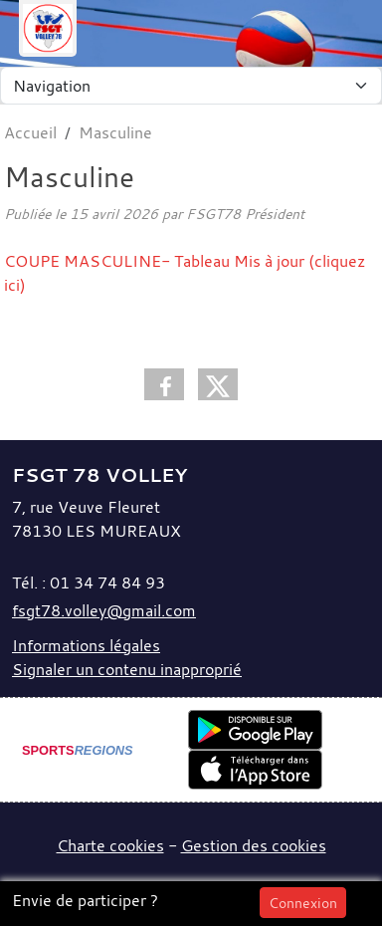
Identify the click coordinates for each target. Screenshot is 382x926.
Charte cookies (110, 845)
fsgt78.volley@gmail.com (104, 610)
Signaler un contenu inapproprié (127, 669)
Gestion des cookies (253, 845)
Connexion (303, 902)
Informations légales (86, 645)
